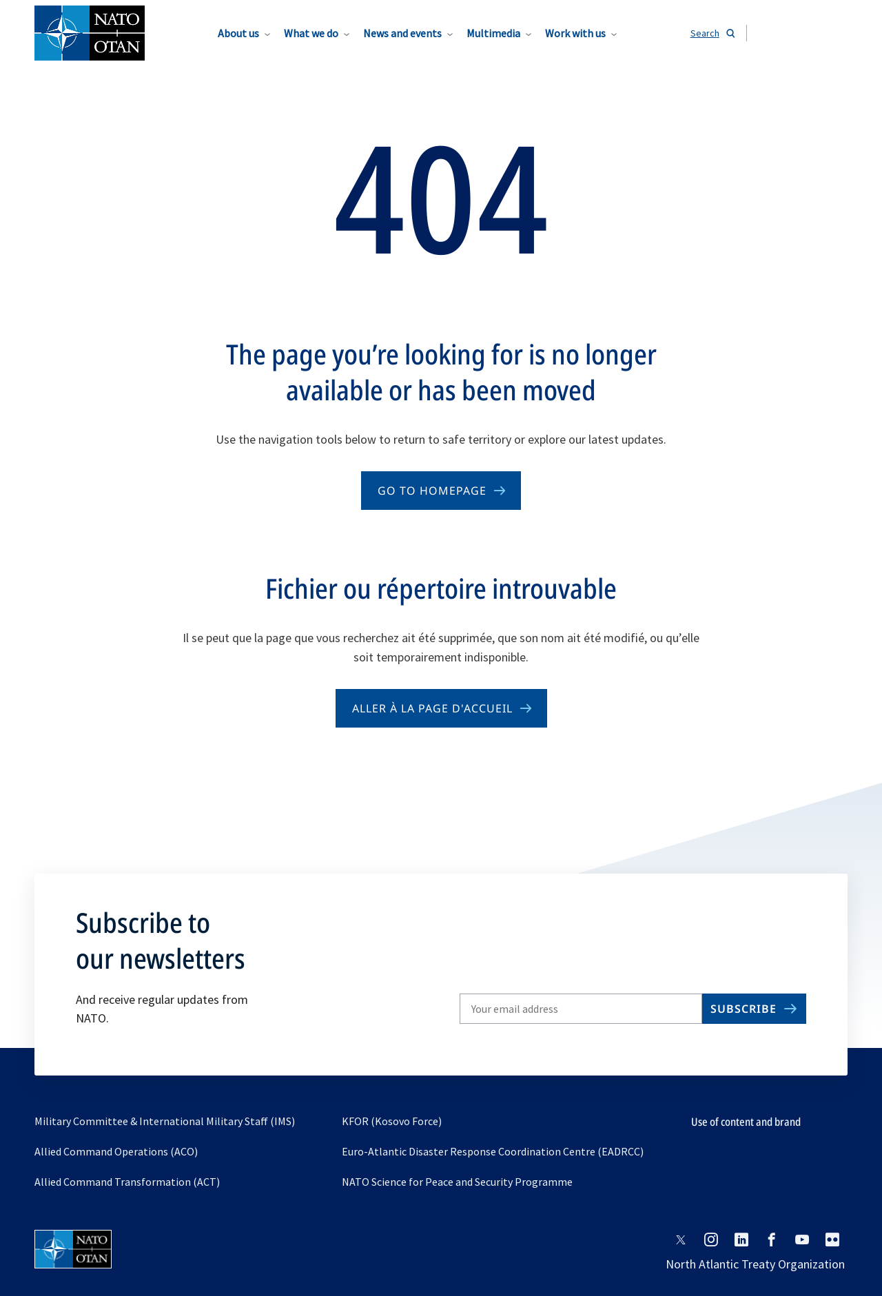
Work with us (575, 33)
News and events (402, 33)
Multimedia (493, 33)
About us (238, 33)
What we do (311, 33)
